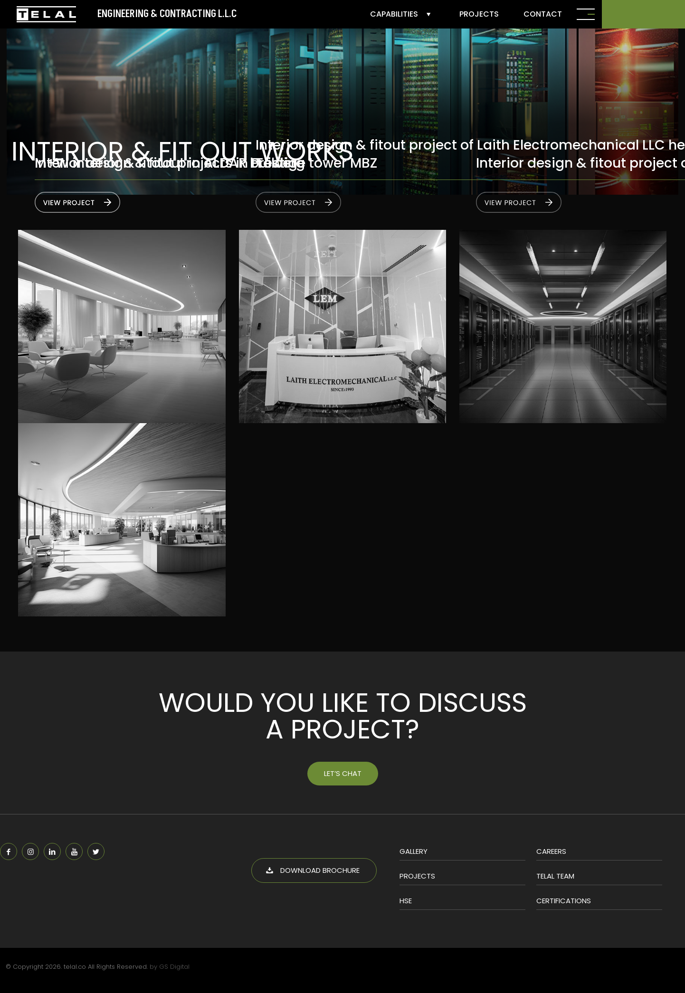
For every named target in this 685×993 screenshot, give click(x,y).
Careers (551, 851)
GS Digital (174, 966)
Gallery (414, 851)
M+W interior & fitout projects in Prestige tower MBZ (206, 163)
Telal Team (555, 876)
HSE (406, 901)
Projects (417, 876)
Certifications (563, 901)
